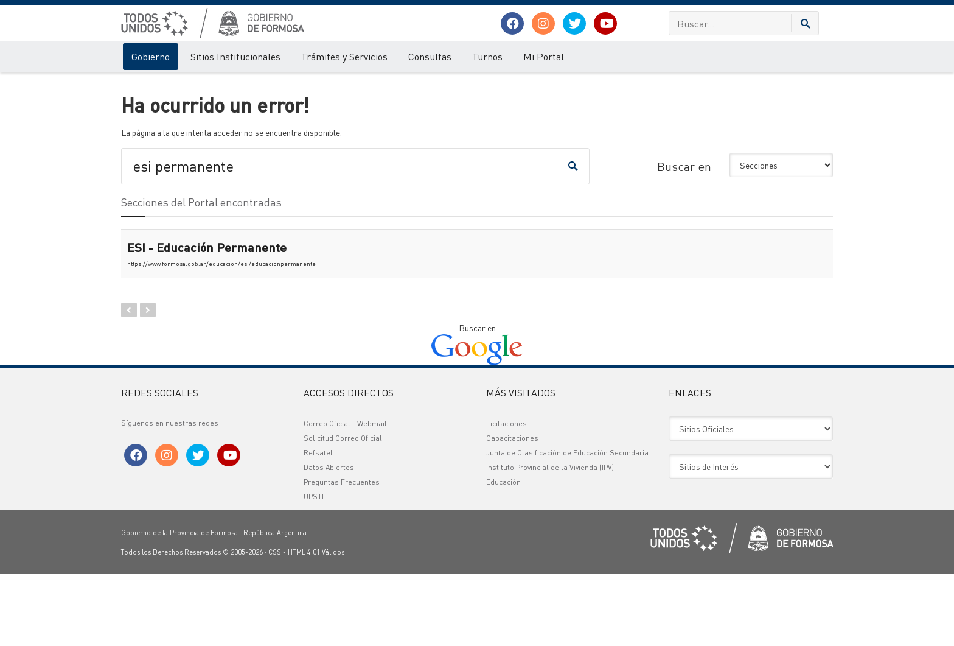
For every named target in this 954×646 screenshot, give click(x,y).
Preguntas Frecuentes (342, 553)
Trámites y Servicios (344, 56)
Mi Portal (543, 56)
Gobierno (150, 56)
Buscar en (684, 238)
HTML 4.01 (304, 624)
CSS (274, 624)
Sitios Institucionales (235, 56)
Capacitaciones (512, 509)
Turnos (487, 56)
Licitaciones (506, 495)
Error (171, 84)
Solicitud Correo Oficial (343, 509)
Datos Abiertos (329, 539)
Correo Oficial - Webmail (345, 495)
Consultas (429, 56)
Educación (503, 553)
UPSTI (314, 568)
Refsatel (318, 524)
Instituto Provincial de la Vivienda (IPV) (550, 539)
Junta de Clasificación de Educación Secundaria (567, 524)
